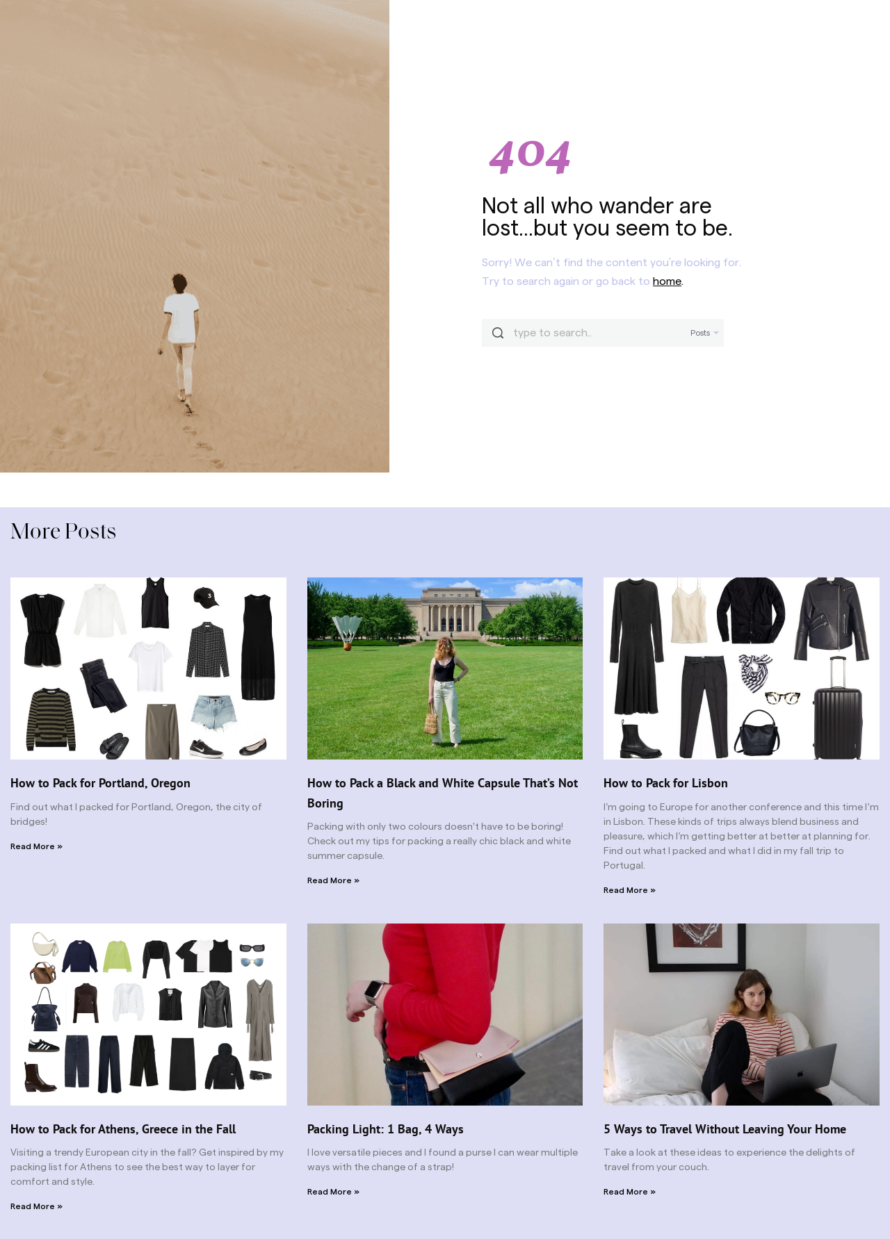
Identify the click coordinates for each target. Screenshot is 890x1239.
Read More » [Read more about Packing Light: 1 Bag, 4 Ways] (333, 1192)
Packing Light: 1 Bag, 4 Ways (385, 1129)
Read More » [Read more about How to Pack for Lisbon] (630, 890)
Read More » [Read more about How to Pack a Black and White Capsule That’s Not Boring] (333, 880)
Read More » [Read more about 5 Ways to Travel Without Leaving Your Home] (630, 1192)
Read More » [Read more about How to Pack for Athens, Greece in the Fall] (36, 1206)
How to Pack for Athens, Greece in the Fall (123, 1129)
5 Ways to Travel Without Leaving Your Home (725, 1129)
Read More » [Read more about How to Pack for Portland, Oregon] (36, 846)
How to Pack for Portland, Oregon (100, 783)
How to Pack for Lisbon (666, 783)
